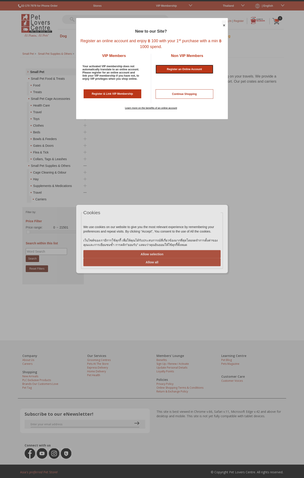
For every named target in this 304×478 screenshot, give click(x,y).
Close (224, 23)
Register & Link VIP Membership (112, 93)
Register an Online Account (184, 69)
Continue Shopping (184, 94)
